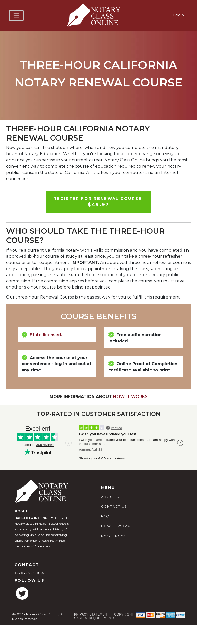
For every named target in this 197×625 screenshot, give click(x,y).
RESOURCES (113, 536)
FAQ (105, 516)
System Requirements (94, 618)
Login (178, 15)
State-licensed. (46, 334)
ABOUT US (111, 497)
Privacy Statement (91, 614)
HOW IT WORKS (117, 526)
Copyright (124, 614)
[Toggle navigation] (16, 15)
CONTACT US (114, 506)
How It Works (130, 396)
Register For (98, 202)
